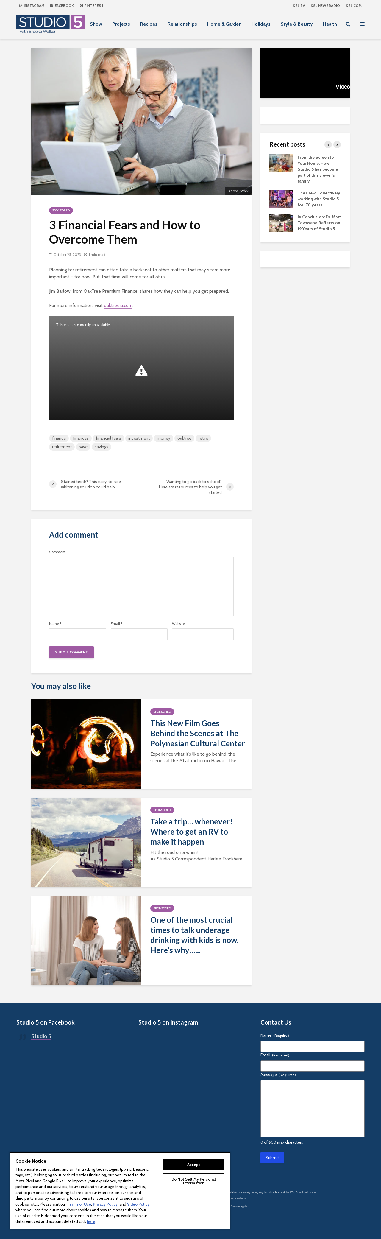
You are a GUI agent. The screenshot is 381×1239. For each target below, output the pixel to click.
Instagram (31, 5)
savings (101, 446)
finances (81, 438)
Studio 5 (41, 1036)
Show (96, 24)
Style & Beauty (297, 24)
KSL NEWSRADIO (325, 5)
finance (59, 438)
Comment (57, 552)
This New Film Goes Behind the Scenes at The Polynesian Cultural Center (197, 733)
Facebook (62, 5)
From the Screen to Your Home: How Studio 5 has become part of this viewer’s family (318, 169)
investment (139, 438)
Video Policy (138, 1204)
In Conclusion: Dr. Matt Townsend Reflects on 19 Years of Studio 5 (319, 222)
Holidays (261, 24)
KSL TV (299, 5)
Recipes (148, 24)
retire (203, 438)
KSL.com (354, 5)
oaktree (184, 438)
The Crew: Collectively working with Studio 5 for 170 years (319, 199)
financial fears (108, 438)
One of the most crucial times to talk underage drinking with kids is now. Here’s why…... (194, 935)
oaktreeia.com (118, 305)
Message (278, 1074)
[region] (120, 1190)
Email (116, 623)
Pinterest (92, 5)
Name (55, 623)
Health (330, 24)
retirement (62, 446)
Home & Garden (224, 24)
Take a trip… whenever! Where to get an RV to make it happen (191, 831)
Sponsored (61, 210)
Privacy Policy (105, 1204)
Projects (121, 24)
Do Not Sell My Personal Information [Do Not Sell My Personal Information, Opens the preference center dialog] (193, 1181)
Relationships (182, 24)
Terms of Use (79, 1204)
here (91, 1221)
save (83, 446)
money (163, 438)
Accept (193, 1164)
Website (178, 623)
